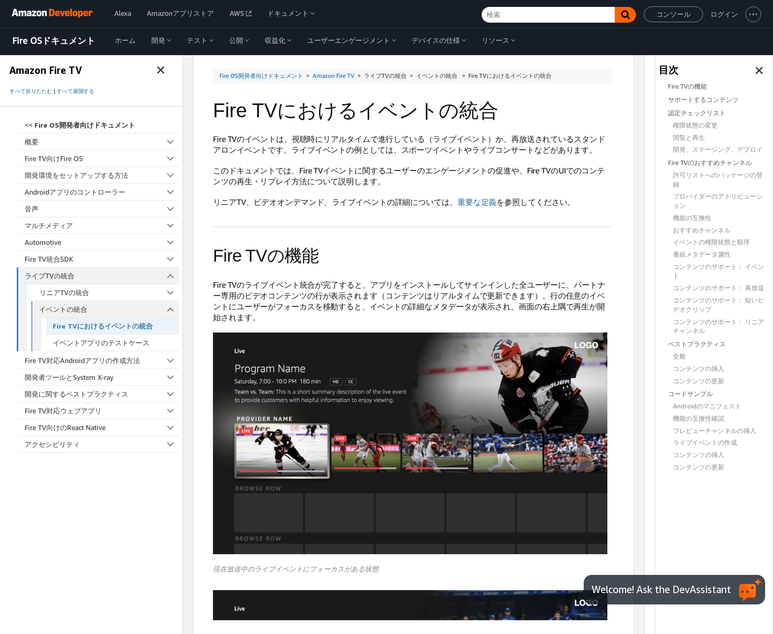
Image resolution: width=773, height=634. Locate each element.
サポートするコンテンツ (703, 99)
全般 (679, 356)
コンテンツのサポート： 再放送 (718, 288)
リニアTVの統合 (109, 292)
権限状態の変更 (695, 125)
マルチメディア (102, 225)
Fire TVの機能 (687, 86)
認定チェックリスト (697, 113)
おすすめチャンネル (702, 230)
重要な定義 (477, 202)
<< (80, 125)
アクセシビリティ (102, 444)
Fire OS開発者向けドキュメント (261, 75)
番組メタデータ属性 (702, 254)
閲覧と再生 (689, 137)
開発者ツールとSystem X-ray (102, 377)
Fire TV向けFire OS (102, 158)
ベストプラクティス (697, 344)
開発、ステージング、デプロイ (718, 149)
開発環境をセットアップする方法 (102, 175)
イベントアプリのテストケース (101, 342)
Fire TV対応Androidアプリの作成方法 (102, 360)
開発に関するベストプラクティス (102, 394)
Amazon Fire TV (333, 75)
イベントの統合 (109, 309)
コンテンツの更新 (698, 381)
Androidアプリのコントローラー (102, 192)
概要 (102, 141)
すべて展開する (75, 91)
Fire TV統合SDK (102, 259)
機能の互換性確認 (698, 418)
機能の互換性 (692, 218)
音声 (102, 208)
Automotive (102, 242)
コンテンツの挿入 (698, 368)
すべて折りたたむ (30, 91)
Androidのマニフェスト (707, 406)
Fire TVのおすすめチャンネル (710, 163)
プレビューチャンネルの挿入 (714, 430)
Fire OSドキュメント (53, 41)
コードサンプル (690, 394)
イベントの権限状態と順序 (711, 242)
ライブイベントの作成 (705, 442)
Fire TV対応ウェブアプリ (102, 410)
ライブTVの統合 (102, 275)
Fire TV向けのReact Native (102, 427)
